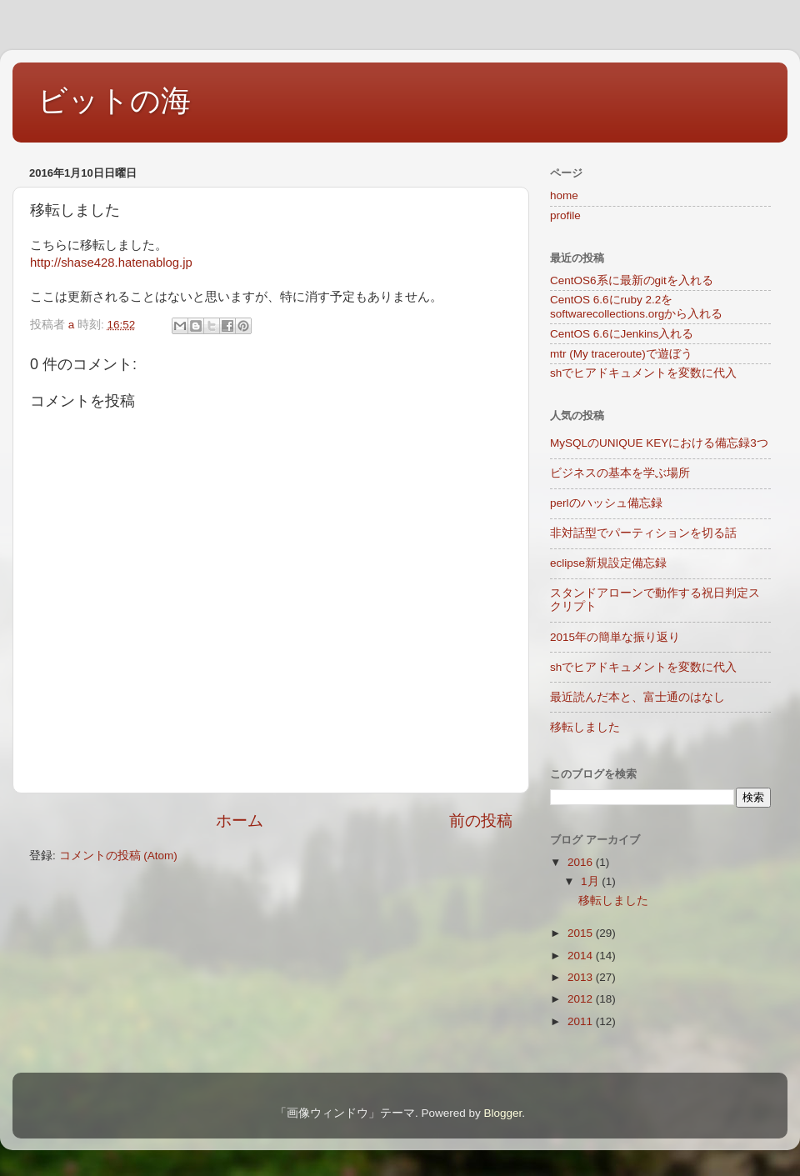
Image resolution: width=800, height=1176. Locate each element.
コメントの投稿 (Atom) (118, 855)
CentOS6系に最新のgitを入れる (631, 280)
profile (565, 215)
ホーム (239, 820)
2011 (582, 1021)
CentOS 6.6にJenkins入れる (621, 334)
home (564, 195)
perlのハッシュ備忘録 (606, 503)
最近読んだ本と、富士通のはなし (637, 697)
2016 (582, 862)
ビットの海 (114, 100)
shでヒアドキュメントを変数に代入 (643, 373)
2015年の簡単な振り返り (615, 637)
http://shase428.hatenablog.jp (111, 262)
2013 (582, 977)
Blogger (502, 1113)
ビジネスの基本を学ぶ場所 (620, 473)
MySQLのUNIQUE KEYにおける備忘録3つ (659, 443)
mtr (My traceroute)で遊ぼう (621, 354)
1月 (591, 881)
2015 (582, 933)
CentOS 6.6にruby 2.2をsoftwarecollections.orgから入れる (636, 306)
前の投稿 (480, 820)
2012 (582, 999)
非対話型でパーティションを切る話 (643, 533)
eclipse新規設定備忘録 (608, 563)
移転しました (585, 727)
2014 (582, 955)
